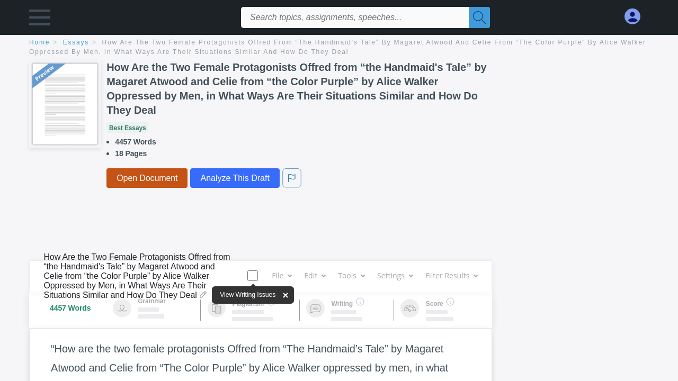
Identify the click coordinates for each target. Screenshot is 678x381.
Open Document (147, 178)
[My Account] (637, 16)
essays (76, 42)
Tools (351, 275)
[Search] (479, 17)
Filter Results (451, 275)
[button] (39, 19)
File (281, 275)
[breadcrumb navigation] (339, 47)
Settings (395, 275)
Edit (314, 275)
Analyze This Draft (234, 178)
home (39, 42)
